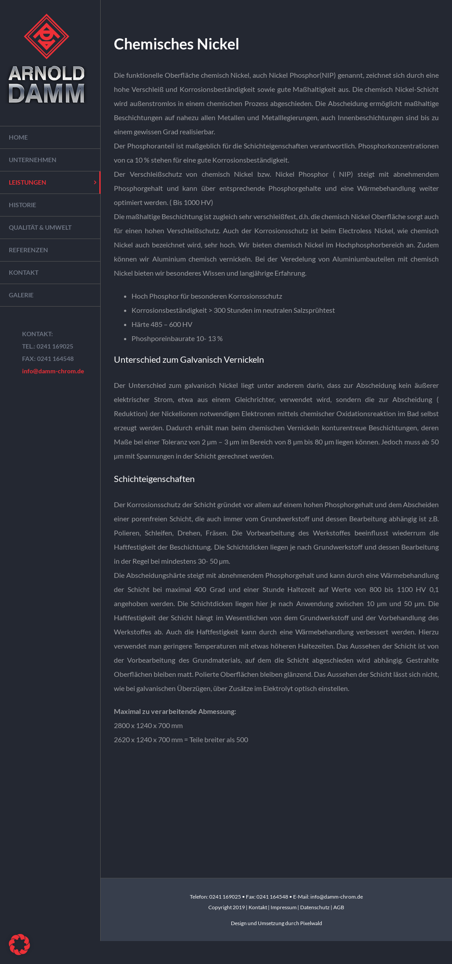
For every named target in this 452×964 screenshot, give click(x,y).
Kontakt (258, 907)
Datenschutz (315, 907)
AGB (338, 907)
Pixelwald (311, 923)
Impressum (284, 907)
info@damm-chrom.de (53, 371)
